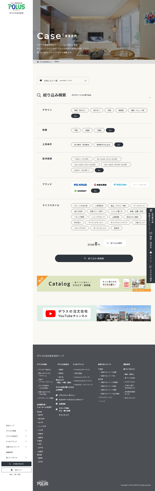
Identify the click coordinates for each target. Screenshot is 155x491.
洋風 (109, 110)
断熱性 (61, 373)
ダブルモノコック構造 (45, 398)
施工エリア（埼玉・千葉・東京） (64, 381)
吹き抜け (77, 222)
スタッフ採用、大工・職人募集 (64, 409)
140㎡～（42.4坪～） (82, 170)
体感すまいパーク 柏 (108, 376)
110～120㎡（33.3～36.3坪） (85, 164)
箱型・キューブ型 (137, 110)
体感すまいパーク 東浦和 (109, 382)
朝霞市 (40, 437)
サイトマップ (64, 415)
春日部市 (41, 419)
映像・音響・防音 (136, 211)
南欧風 (121, 110)
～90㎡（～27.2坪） (81, 159)
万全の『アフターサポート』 (45, 380)
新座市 (40, 434)
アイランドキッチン (96, 222)
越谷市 (40, 415)
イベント (102, 401)
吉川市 (40, 422)
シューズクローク (98, 217)
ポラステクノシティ (106, 397)
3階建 (99, 130)
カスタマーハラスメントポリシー (71, 399)
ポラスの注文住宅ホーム (46, 61)
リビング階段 (79, 217)
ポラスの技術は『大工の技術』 (43, 386)
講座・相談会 (129, 374)
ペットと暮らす (116, 211)
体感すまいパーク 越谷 (108, 386)
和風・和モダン (80, 110)
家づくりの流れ (130, 378)
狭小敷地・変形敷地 (81, 144)
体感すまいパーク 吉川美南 (110, 393)
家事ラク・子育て (96, 211)
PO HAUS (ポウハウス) (82, 369)
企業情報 (62, 404)
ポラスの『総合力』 (45, 369)
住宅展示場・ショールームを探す (44, 405)
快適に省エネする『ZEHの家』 (44, 393)
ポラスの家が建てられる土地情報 (65, 388)
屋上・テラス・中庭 (118, 205)
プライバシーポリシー (67, 395)
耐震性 (61, 369)
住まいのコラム (130, 398)
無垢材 (116, 228)
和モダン (96, 110)
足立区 (40, 461)
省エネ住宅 (78, 211)
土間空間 (115, 217)
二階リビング (140, 222)
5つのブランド (78, 364)
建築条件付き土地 (103, 144)
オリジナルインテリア (119, 222)
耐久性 (61, 377)
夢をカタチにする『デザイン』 (44, 374)
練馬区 (40, 458)
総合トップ (10, 425)
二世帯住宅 (99, 205)
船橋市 (40, 451)
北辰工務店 (78, 373)
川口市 (40, 430)
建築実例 (9, 452)
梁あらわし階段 (132, 217)
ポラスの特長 (42, 364)
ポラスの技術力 (63, 364)
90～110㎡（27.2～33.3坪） (107, 159)
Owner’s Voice (130, 382)
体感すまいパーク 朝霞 (108, 390)
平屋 (76, 130)
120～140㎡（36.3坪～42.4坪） (116, 164)
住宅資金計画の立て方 (130, 393)
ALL (75, 116)
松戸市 (40, 448)
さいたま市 (42, 426)
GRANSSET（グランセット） (84, 384)
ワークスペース (139, 205)
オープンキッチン (99, 228)
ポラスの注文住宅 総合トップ (50, 355)
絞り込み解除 (116, 243)
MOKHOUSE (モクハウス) (83, 381)
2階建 (87, 130)
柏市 (39, 444)
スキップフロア (80, 228)
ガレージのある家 (80, 205)
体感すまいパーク (104, 364)
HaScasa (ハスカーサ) (82, 377)
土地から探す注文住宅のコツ (130, 386)
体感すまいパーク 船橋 (108, 372)
